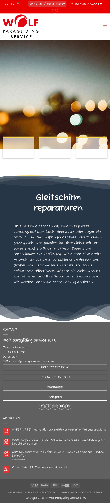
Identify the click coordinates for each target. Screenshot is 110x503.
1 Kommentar (26, 460)
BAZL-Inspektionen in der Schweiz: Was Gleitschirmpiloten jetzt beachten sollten (58, 442)
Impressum (15, 492)
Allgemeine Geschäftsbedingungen (46, 492)
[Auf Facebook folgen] (42, 407)
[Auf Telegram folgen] (68, 407)
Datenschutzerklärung (86, 492)
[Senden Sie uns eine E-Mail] (55, 407)
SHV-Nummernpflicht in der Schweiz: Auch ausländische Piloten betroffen (58, 454)
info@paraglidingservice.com (33, 361)
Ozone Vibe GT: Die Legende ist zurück (40, 468)
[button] (47, 4)
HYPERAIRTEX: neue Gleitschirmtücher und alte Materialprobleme (59, 430)
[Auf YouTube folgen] (62, 407)
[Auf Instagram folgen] (48, 407)
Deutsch (14, 3)
